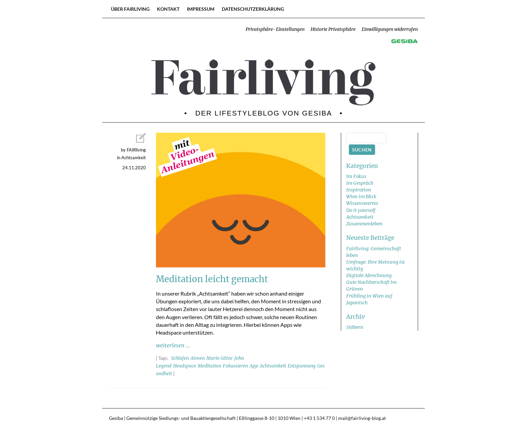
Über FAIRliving (130, 9)
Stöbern (354, 327)
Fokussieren (235, 366)
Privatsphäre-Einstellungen (275, 29)
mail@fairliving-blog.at (362, 418)
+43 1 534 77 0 (319, 418)
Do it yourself (360, 210)
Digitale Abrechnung (369, 275)
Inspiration (358, 190)
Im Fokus (356, 176)
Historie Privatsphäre (333, 29)
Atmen (198, 358)
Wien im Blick (361, 196)
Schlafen (180, 358)
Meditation (209, 366)
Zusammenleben (364, 224)
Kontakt (168, 9)
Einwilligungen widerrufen (390, 29)
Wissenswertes (362, 203)
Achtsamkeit (273, 366)
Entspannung (302, 366)
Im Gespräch (359, 183)
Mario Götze (219, 358)
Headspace (184, 366)
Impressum (200, 9)
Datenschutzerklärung (253, 9)
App (254, 366)
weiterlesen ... (173, 345)
